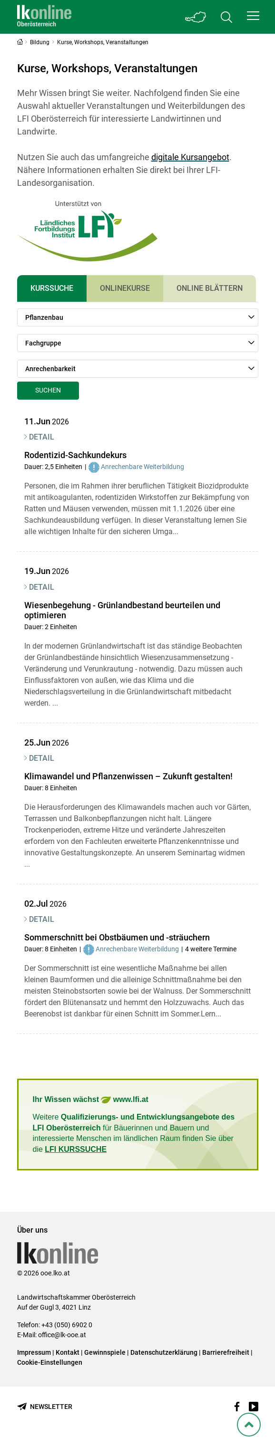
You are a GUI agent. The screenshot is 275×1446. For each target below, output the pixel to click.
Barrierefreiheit (225, 1352)
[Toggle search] (226, 17)
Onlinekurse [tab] (125, 288)
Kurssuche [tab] (51, 288)
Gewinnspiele (105, 1352)
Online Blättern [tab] (210, 288)
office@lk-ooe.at (62, 1335)
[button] (253, 15)
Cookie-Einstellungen (49, 1362)
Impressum (34, 1352)
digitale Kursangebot (190, 157)
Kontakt (67, 1352)
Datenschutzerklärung (163, 1352)
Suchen (48, 390)
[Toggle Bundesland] (196, 17)
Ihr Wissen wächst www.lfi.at (90, 1100)
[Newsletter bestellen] (44, 1407)
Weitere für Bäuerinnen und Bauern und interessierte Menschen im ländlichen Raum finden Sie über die (134, 1133)
